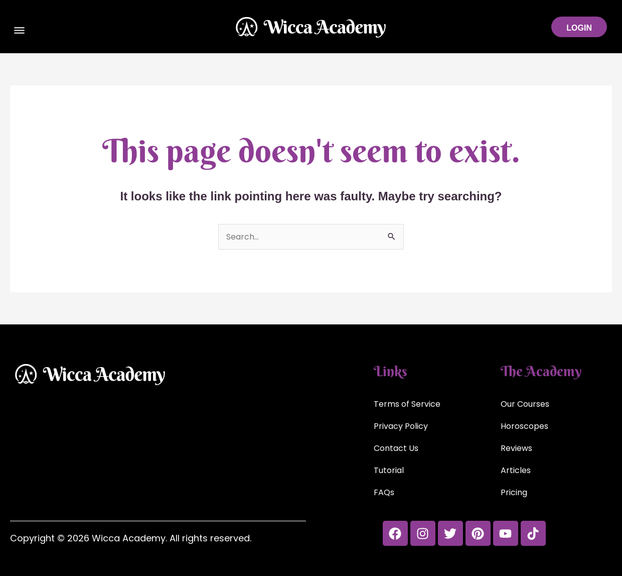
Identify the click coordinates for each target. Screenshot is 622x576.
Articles (516, 470)
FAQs (384, 492)
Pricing (514, 492)
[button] (19, 31)
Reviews (516, 448)
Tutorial (389, 470)
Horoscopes (524, 426)
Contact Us (396, 448)
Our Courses (525, 404)
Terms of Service (407, 404)
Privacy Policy (401, 426)
